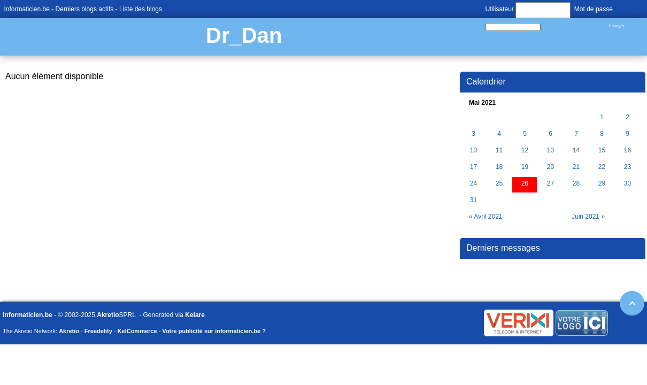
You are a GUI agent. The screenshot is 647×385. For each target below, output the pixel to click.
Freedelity (98, 331)
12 (524, 150)
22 (601, 167)
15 (601, 150)
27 (550, 183)
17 (473, 167)
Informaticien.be (27, 9)
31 (473, 200)
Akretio (108, 315)
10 (473, 150)
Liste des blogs (140, 9)
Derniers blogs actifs (85, 9)
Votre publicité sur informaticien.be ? (214, 331)
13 (550, 150)
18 (499, 167)
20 (550, 167)
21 (576, 167)
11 (499, 150)
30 (627, 183)
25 (499, 183)
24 (473, 183)
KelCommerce (137, 331)
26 (524, 183)
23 (627, 167)
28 (576, 183)
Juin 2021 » (588, 216)
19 (524, 167)
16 (627, 150)
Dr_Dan (244, 35)
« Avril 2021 (486, 216)
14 (576, 150)
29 (601, 183)
